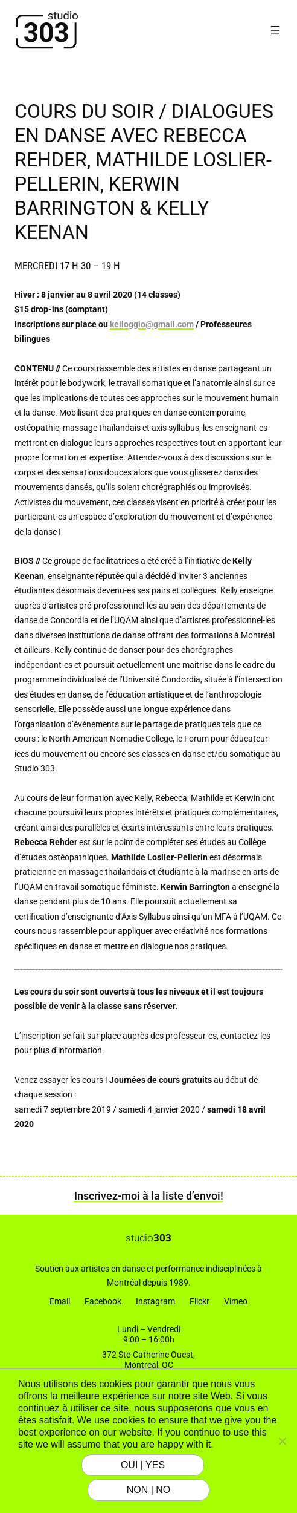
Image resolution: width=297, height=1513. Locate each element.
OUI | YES (143, 1465)
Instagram (155, 1301)
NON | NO (149, 1490)
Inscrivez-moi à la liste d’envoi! (148, 1195)
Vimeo (236, 1301)
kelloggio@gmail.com (152, 324)
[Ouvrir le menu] (275, 30)
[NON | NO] (282, 1441)
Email (60, 1301)
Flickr (199, 1301)
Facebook (103, 1301)
